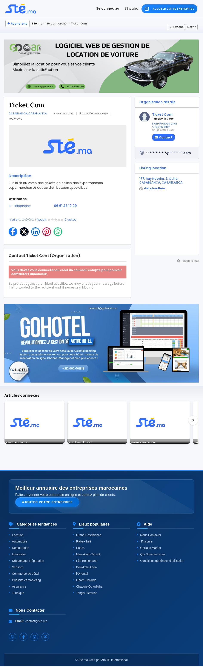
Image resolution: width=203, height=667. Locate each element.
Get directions (152, 188)
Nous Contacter (149, 536)
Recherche (18, 23)
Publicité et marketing (25, 581)
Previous (176, 27)
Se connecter (107, 8)
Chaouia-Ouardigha (87, 587)
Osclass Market (149, 548)
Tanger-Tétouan (85, 594)
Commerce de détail (24, 574)
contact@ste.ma (36, 622)
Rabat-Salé (82, 542)
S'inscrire (131, 8)
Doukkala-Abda (85, 568)
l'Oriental (80, 574)
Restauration (19, 548)
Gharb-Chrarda (84, 581)
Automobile (18, 542)
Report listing (188, 261)
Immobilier (17, 555)
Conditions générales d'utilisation (160, 561)
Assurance (17, 587)
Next (191, 27)
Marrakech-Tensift (86, 555)
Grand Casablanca (87, 536)
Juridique (16, 594)
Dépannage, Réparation (26, 561)
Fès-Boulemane (85, 561)
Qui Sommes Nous (151, 555)
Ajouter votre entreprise (47, 503)
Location (16, 536)
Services (16, 568)
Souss (79, 548)
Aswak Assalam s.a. (20, 441)
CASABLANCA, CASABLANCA (28, 113)
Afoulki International (114, 660)
